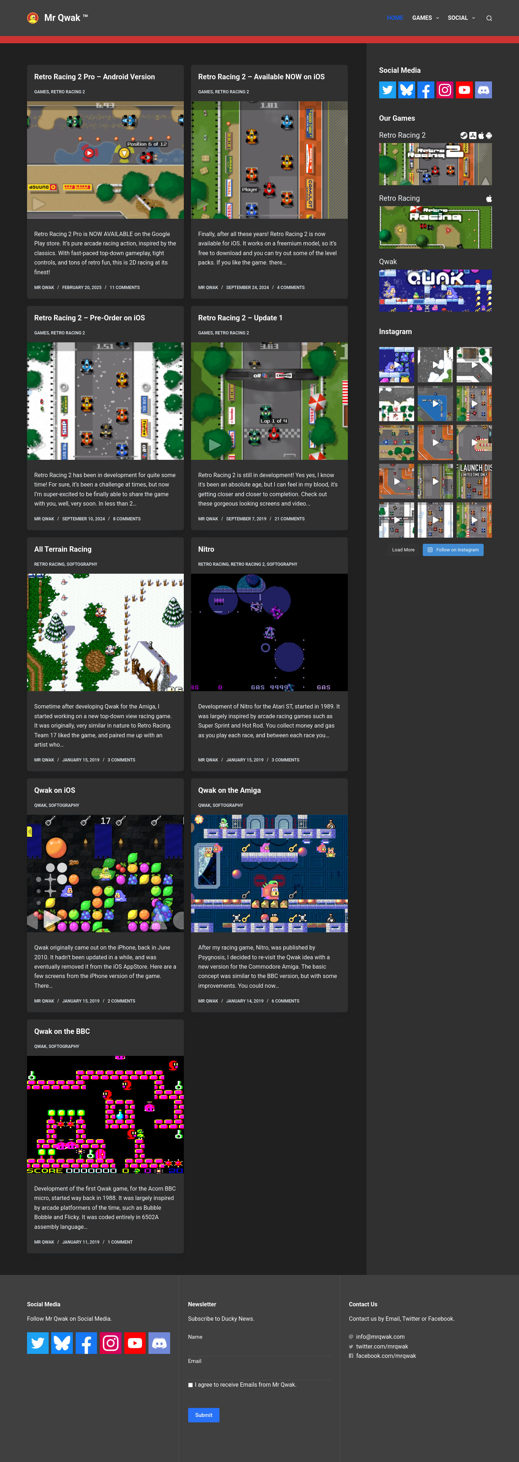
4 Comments (291, 287)
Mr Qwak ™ (66, 18)
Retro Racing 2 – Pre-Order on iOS (89, 318)
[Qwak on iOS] (105, 873)
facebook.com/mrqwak (382, 1355)
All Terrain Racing (63, 549)
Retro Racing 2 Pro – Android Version (94, 76)
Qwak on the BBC (62, 1031)
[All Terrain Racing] (105, 632)
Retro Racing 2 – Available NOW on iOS (261, 76)
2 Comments (122, 1001)
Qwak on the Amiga (229, 790)
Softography (82, 564)
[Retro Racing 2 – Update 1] (269, 401)
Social (463, 18)
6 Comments (286, 1001)
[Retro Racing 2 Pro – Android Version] (105, 160)
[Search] (489, 18)
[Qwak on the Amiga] (269, 873)
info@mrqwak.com (377, 1336)
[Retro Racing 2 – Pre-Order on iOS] (105, 401)
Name (195, 1337)
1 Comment (120, 1242)
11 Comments (125, 287)
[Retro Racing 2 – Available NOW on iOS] (269, 160)
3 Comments (122, 760)
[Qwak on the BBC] (105, 1114)
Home (395, 17)
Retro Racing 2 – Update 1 (240, 318)
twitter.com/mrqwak (378, 1346)
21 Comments (290, 518)
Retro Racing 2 (68, 91)
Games (427, 18)
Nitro (206, 549)
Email (194, 1361)
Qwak (40, 805)
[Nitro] (269, 632)
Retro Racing (49, 564)
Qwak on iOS (54, 790)
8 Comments (127, 518)
